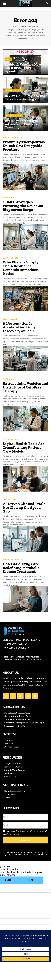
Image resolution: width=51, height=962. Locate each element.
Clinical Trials (9, 499)
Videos (8, 59)
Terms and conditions (32, 831)
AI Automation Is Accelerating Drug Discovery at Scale (19, 327)
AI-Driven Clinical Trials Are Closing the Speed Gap (24, 507)
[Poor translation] (31, 880)
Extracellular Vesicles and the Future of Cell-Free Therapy (25, 387)
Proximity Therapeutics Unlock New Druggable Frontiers (24, 146)
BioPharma (8, 198)
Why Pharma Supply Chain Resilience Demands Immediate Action (21, 268)
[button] (4, 3)
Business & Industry (14, 90)
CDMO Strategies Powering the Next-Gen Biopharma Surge (23, 206)
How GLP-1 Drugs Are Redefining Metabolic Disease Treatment (21, 568)
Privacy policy (13, 834)
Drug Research (10, 319)
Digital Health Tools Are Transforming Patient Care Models (23, 447)
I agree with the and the (25, 832)
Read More (8, 688)
